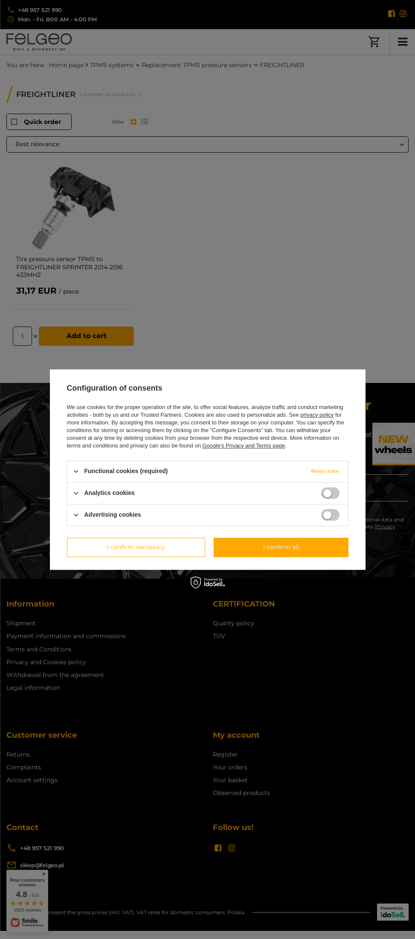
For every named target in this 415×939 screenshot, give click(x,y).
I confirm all (281, 547)
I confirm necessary (136, 547)
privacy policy (317, 415)
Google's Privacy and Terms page (243, 445)
